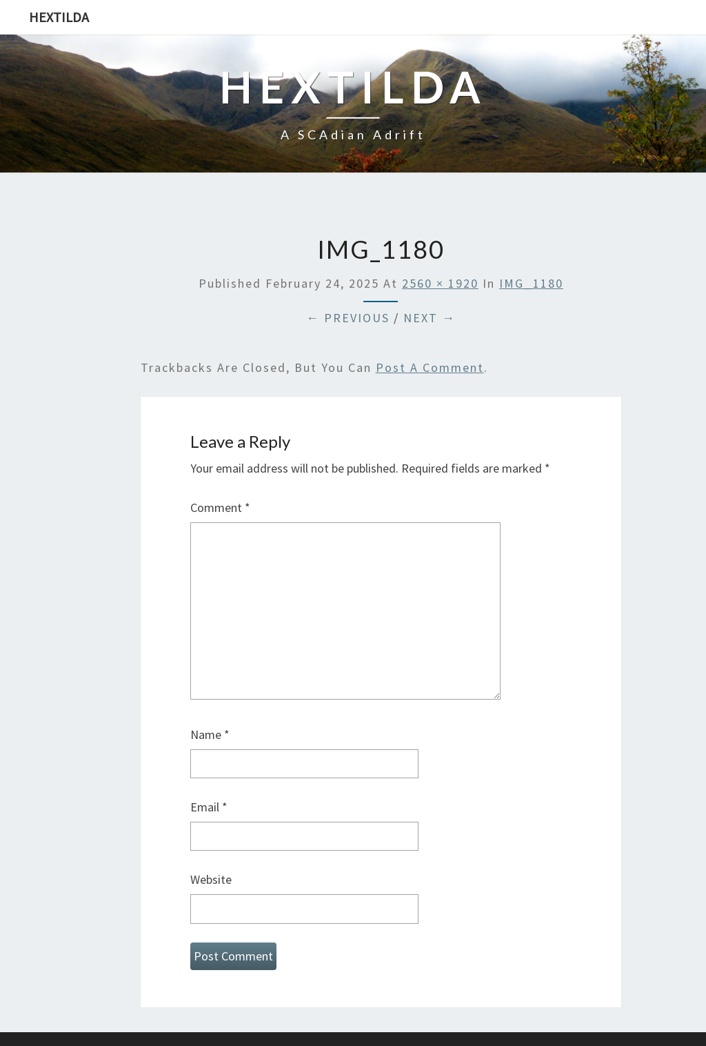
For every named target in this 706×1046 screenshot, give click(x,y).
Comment (220, 507)
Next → (429, 318)
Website (211, 879)
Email (209, 807)
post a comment (430, 367)
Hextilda (59, 17)
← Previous (348, 318)
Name (210, 734)
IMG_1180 (531, 283)
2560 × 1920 (440, 283)
